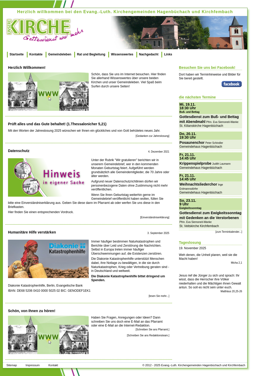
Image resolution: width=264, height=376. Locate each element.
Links (168, 54)
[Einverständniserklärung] (154, 217)
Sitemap (11, 365)
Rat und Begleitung (91, 54)
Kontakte (36, 54)
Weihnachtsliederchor (198, 184)
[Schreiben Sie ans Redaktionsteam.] (148, 335)
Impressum (32, 365)
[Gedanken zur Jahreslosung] (152, 136)
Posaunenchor (191, 142)
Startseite (17, 54)
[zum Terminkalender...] (229, 231)
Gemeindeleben (59, 54)
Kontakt (53, 365)
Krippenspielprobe (195, 163)
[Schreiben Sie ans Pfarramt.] (152, 329)
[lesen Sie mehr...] (159, 296)
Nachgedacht (148, 54)
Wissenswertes (122, 54)
